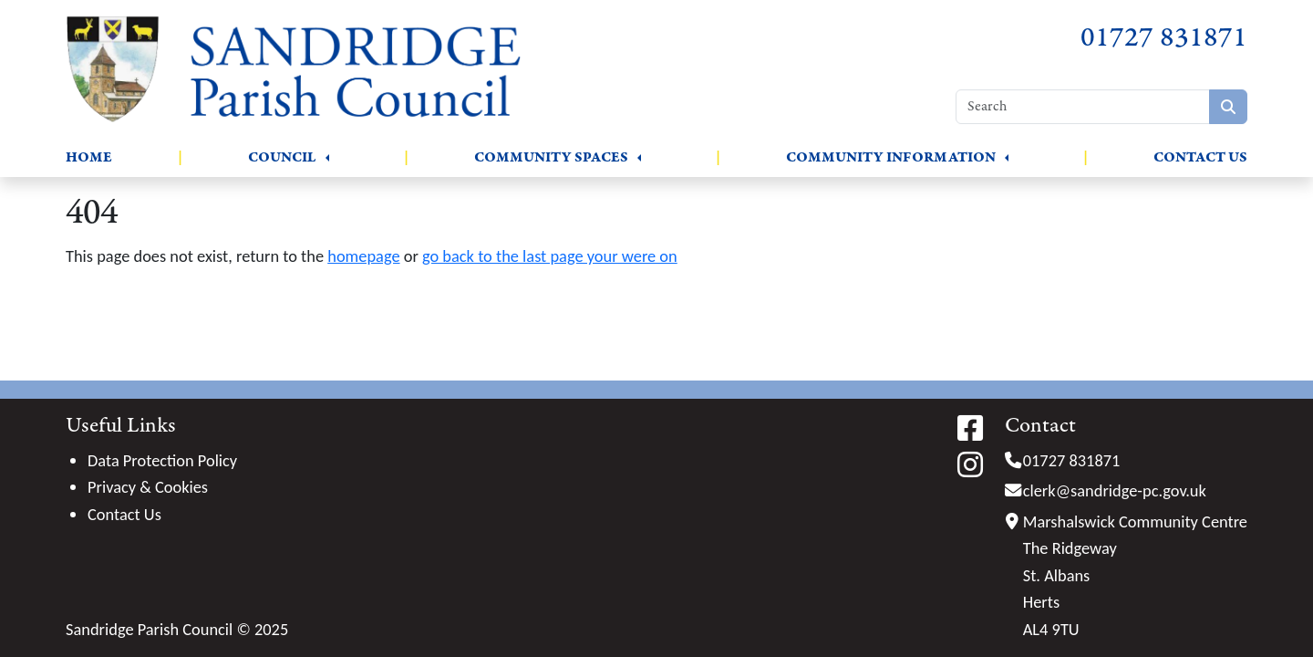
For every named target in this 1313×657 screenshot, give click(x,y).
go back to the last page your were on (549, 255)
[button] (327, 158)
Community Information (891, 157)
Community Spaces (551, 157)
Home (89, 157)
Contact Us (1200, 157)
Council (282, 157)
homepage (363, 255)
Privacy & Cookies (148, 486)
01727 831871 (1163, 37)
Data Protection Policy (162, 460)
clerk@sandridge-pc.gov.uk (1114, 490)
